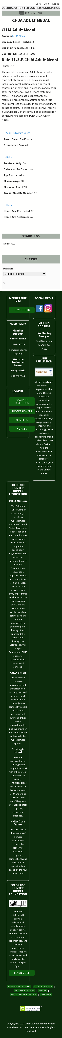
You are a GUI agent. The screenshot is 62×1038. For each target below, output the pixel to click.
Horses (22, 428)
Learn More (22, 973)
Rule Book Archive (24, 990)
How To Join (22, 310)
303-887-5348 (18, 376)
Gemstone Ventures (34, 1027)
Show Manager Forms (19, 986)
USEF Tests (46, 994)
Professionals (22, 411)
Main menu (33, 13)
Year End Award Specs (18, 132)
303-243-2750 (18, 344)
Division (8, 268)
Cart (38, 3)
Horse (9, 205)
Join (46, 3)
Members (22, 420)
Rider (9, 157)
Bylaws (42, 990)
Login (55, 3)
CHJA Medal (19, 36)
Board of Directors (22, 401)
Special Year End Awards (23, 994)
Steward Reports (43, 986)
